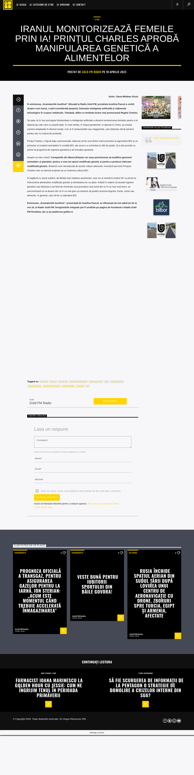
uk (88, 566)
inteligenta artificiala (78, 562)
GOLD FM (63, 562)
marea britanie (117, 562)
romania (80, 566)
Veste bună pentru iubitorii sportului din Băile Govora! (97, 764)
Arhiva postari (110, 581)
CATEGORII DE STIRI (43, 5)
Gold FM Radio (92, 154)
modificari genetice (51, 566)
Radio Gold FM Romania (165, 318)
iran (106, 562)
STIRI (97, 102)
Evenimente (20, 732)
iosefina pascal (96, 562)
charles (53, 562)
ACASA (23, 5)
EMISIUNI (64, 5)
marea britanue (34, 566)
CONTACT (81, 5)
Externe (133, 732)
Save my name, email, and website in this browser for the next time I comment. (81, 671)
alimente (43, 562)
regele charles (68, 566)
